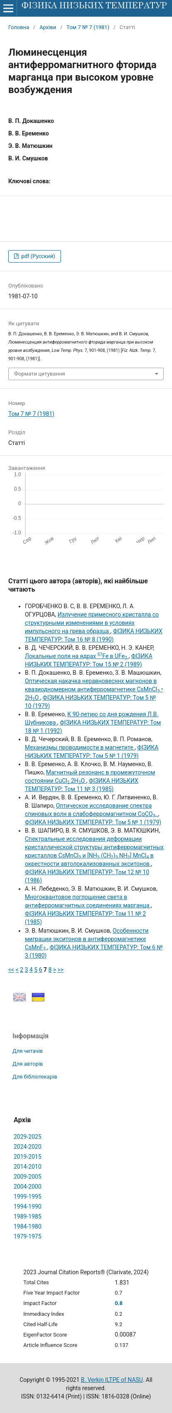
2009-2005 (27, 1176)
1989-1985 (27, 1216)
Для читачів (27, 1051)
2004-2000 (27, 1186)
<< (11, 969)
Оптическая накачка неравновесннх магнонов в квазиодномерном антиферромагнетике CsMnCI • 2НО (94, 689)
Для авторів (27, 1064)
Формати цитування (39, 374)
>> (61, 969)
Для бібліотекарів (34, 1077)
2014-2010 (27, 1166)
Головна (18, 27)
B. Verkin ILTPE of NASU (112, 1379)
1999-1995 (27, 1196)
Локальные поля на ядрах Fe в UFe (76, 656)
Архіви (47, 27)
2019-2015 (27, 1156)
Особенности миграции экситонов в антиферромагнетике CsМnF (86, 939)
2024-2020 (27, 1146)
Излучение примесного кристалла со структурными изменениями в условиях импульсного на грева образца (92, 622)
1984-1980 (27, 1226)
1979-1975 (27, 1236)
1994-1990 (27, 1206)
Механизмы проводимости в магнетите (80, 747)
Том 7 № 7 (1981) (87, 27)
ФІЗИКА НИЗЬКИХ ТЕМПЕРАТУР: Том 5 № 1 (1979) (93, 822)
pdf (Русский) (37, 256)
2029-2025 (27, 1136)
